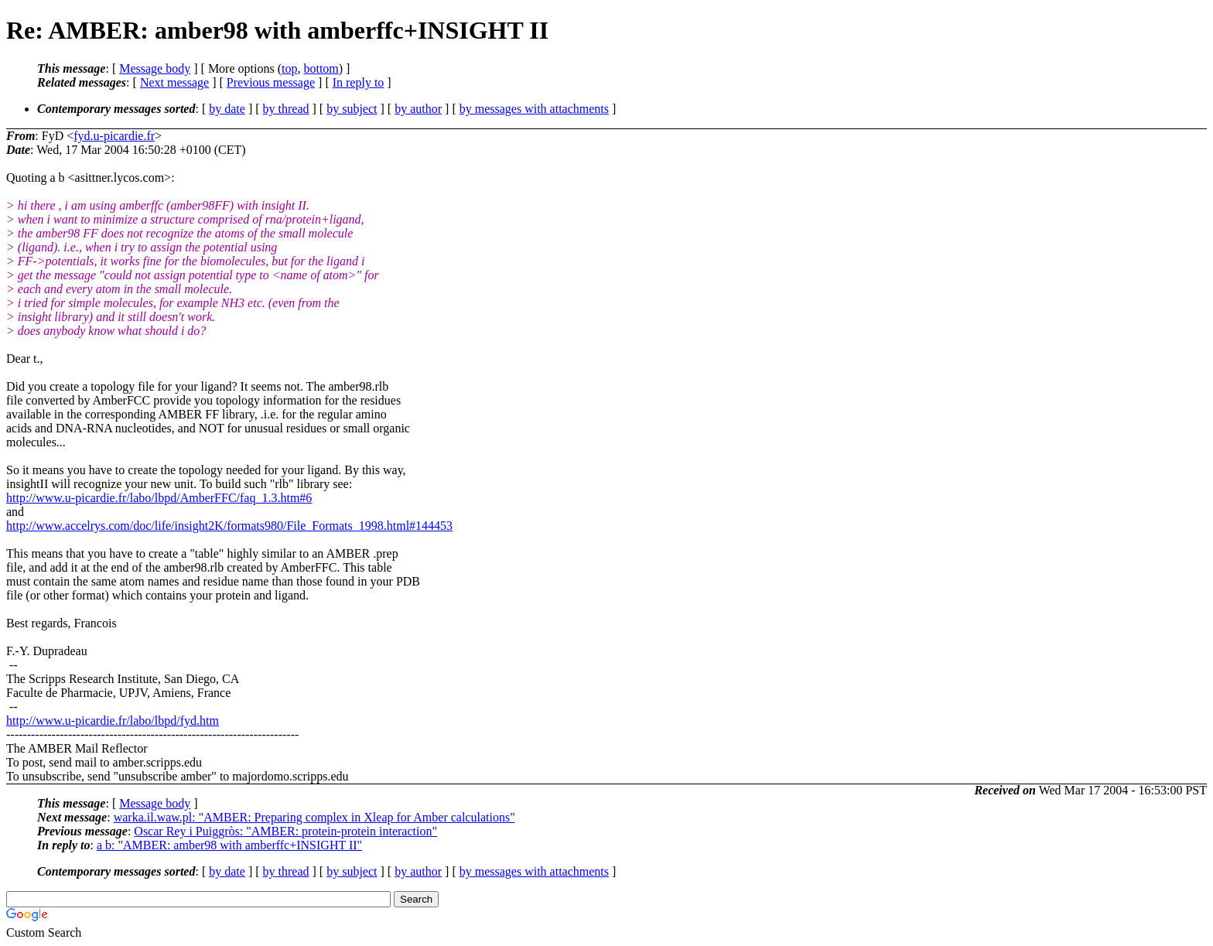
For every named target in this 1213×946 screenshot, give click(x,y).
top (289, 68)
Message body (154, 68)
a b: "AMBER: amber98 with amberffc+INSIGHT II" (229, 845)
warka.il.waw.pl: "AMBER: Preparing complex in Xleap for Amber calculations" (314, 817)
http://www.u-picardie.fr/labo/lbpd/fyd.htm (112, 720)
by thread (286, 108)
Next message (174, 82)
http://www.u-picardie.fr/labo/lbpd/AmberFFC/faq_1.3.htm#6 (159, 497)
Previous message (271, 82)
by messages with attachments (534, 108)
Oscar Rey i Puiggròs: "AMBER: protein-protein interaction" (285, 831)
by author (418, 108)
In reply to (358, 82)
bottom (320, 68)
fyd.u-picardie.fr (114, 135)
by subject (351, 108)
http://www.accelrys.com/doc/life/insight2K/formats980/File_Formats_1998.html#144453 (229, 525)
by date (227, 108)
